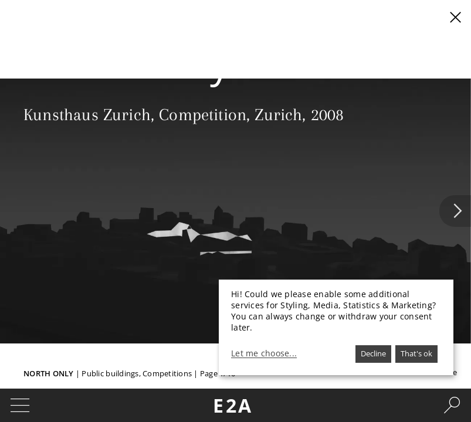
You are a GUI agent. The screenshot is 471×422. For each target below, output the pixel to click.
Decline (373, 353)
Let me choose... (264, 353)
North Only (48, 373)
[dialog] (336, 327)
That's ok (416, 353)
